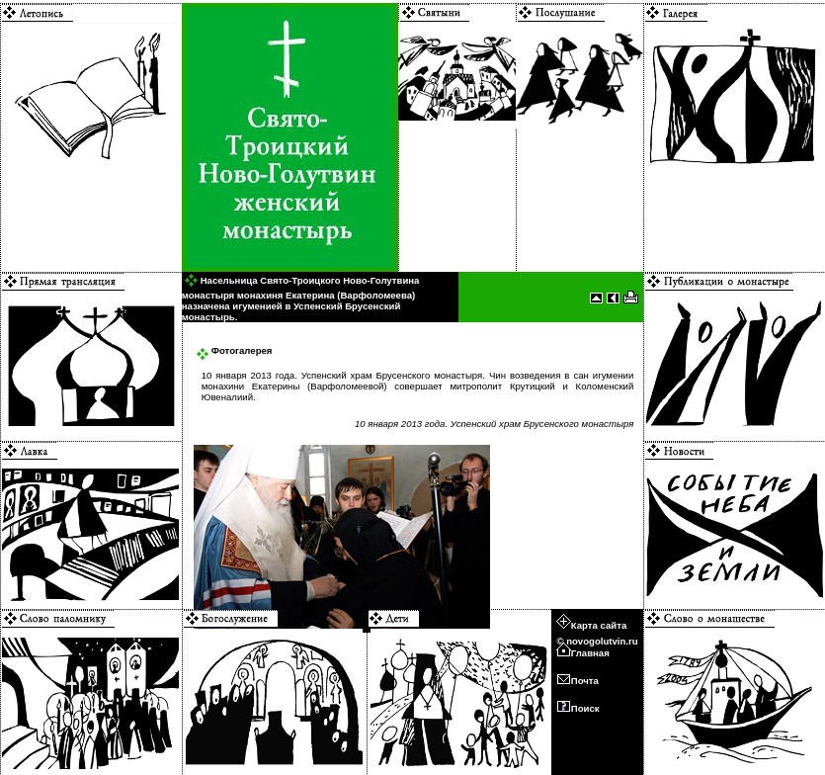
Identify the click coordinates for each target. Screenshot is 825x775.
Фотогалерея (234, 350)
